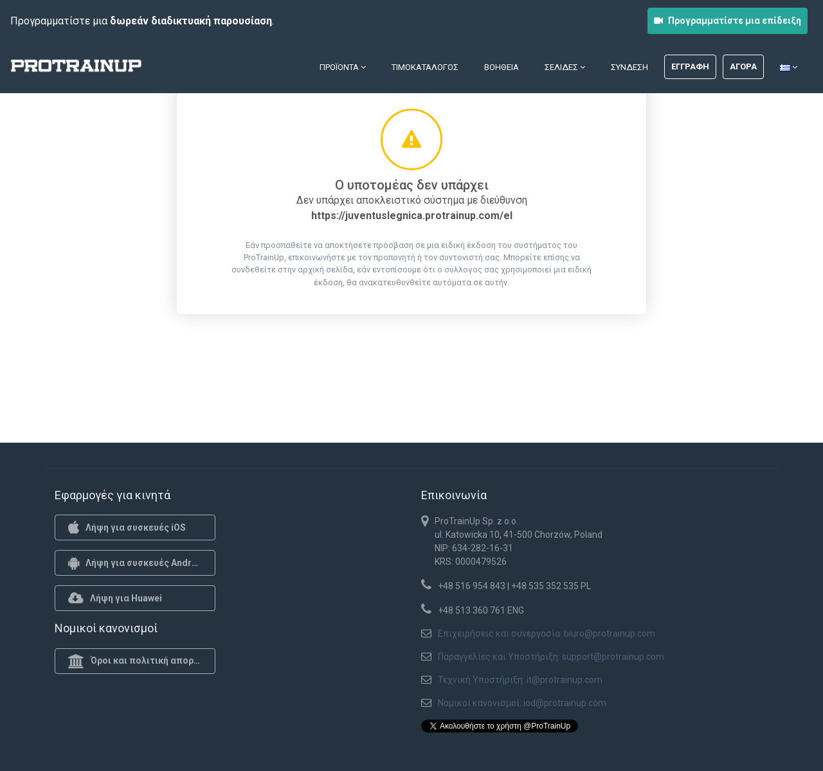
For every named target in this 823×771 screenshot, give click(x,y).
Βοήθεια (501, 67)
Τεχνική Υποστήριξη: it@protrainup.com (520, 680)
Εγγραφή (690, 66)
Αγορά (743, 66)
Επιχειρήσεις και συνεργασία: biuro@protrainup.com (546, 633)
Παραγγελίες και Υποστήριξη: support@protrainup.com (551, 656)
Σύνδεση (629, 67)
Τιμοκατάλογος (425, 67)
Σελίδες (565, 67)
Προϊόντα (343, 67)
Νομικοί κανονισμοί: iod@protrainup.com (522, 703)
